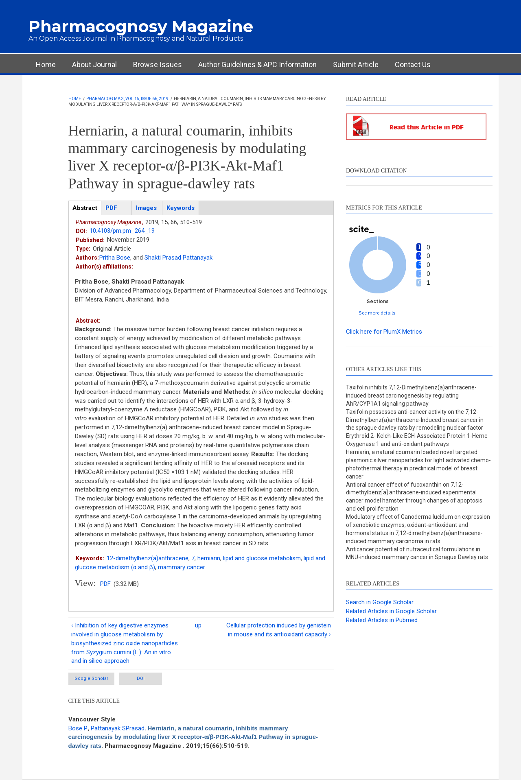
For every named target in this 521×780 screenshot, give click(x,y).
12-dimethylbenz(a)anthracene (147, 558)
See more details (377, 313)
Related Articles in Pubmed (382, 620)
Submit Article (356, 64)
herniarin (208, 558)
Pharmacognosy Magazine (140, 26)
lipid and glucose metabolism (262, 558)
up (198, 625)
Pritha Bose (114, 257)
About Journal (94, 64)
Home (46, 64)
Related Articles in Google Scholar (391, 611)
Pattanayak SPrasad (117, 728)
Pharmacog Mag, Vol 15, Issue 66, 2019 (127, 98)
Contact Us (413, 64)
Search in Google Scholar (380, 602)
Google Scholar (91, 678)
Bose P (78, 728)
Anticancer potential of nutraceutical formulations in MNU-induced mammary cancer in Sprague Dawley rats (417, 553)
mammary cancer (181, 567)
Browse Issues (157, 64)
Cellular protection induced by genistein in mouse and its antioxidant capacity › (278, 630)
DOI (140, 678)
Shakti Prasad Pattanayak (178, 257)
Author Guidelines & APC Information (257, 64)
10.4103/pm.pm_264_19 (122, 230)
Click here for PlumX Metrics (384, 331)
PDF (105, 584)
